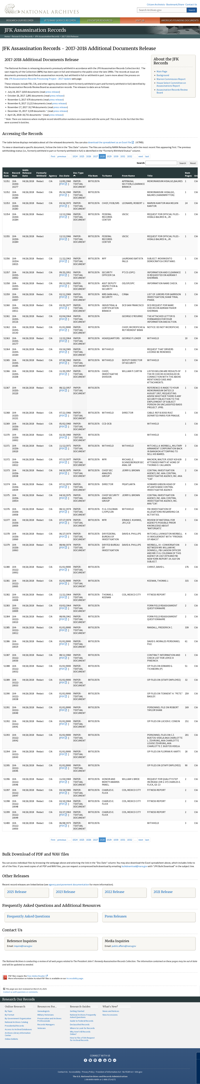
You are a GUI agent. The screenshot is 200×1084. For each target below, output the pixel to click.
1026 (88, 156)
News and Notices (111, 1011)
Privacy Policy (88, 1071)
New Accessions (110, 1014)
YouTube (105, 1060)
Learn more (173, 1078)
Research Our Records (20, 20)
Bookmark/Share (175, 4)
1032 (129, 156)
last (147, 156)
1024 (75, 156)
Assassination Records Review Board (172, 91)
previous (61, 156)
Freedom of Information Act (108, 1071)
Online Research (15, 1006)
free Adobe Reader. (37, 976)
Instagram (95, 1060)
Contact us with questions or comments (20, 992)
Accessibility (75, 1071)
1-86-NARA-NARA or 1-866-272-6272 (100, 1079)
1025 (81, 156)
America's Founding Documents (180, 20)
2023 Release (65, 892)
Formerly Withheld (41, 174)
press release (52, 91)
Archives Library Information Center (18, 1034)
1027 (95, 156)
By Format (9, 1014)
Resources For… (47, 1006)
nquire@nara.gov (23, 945)
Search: (141, 162)
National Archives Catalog (16, 1022)
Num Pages (188, 174)
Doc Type (78, 174)
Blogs (110, 1060)
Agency (53, 175)
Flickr (114, 1060)
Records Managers (46, 1024)
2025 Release (16, 892)
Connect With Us (100, 1055)
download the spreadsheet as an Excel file (109, 142)
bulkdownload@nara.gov (134, 866)
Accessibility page (74, 978)
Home (7, 36)
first (53, 156)
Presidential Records (14, 1025)
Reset (193, 163)
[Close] (196, 1056)
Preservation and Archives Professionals (49, 1019)
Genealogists (43, 1011)
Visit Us (140, 20)
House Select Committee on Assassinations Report (171, 84)
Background (163, 75)
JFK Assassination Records (47, 36)
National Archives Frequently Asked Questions (83, 1016)
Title (150, 175)
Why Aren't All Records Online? (80, 1032)
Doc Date (64, 175)
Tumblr (100, 1060)
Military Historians (45, 1014)
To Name (107, 175)
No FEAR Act (127, 1071)
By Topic (8, 1011)
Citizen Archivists (156, 4)
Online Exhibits (11, 1039)
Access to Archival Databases (18, 1029)
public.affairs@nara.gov (124, 945)
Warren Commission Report (171, 79)
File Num (93, 175)
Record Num (16, 174)
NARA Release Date (26, 172)
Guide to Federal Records (81, 1020)
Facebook (85, 1060)
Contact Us (191, 4)
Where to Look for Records (82, 1028)
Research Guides (80, 1006)
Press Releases (116, 916)
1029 (109, 156)
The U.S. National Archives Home (42, 9)
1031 (122, 156)
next (140, 156)
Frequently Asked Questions (28, 916)
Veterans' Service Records (60, 20)
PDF (62, 183)
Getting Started (77, 1011)
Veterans (41, 1028)
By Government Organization (18, 1018)
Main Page (162, 71)
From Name (128, 175)
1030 (116, 156)
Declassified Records (80, 1024)
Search (192, 10)
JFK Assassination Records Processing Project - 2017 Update (40, 78)
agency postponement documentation (69, 884)
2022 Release (114, 892)
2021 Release (163, 892)
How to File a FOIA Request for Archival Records (82, 1039)
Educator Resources (100, 20)
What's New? (110, 1006)
